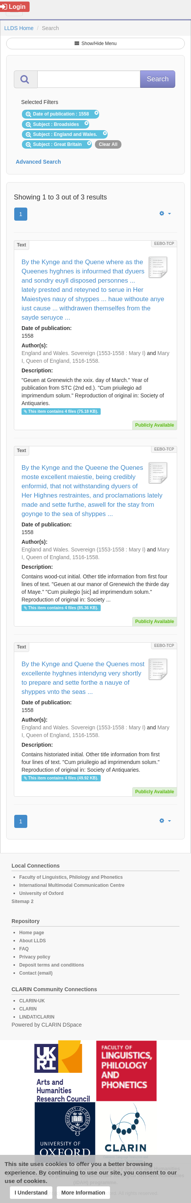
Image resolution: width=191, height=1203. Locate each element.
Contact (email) (36, 973)
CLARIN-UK (32, 1001)
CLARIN (28, 1009)
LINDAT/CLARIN (37, 1017)
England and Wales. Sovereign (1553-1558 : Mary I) (83, 353)
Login (13, 6)
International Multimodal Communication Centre (72, 885)
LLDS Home (18, 28)
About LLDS (32, 940)
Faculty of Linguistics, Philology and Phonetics (71, 877)
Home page (31, 932)
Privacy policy (34, 957)
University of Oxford (41, 893)
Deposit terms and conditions (51, 965)
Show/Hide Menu (96, 43)
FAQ (24, 949)
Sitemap (21, 901)
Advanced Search (38, 162)
